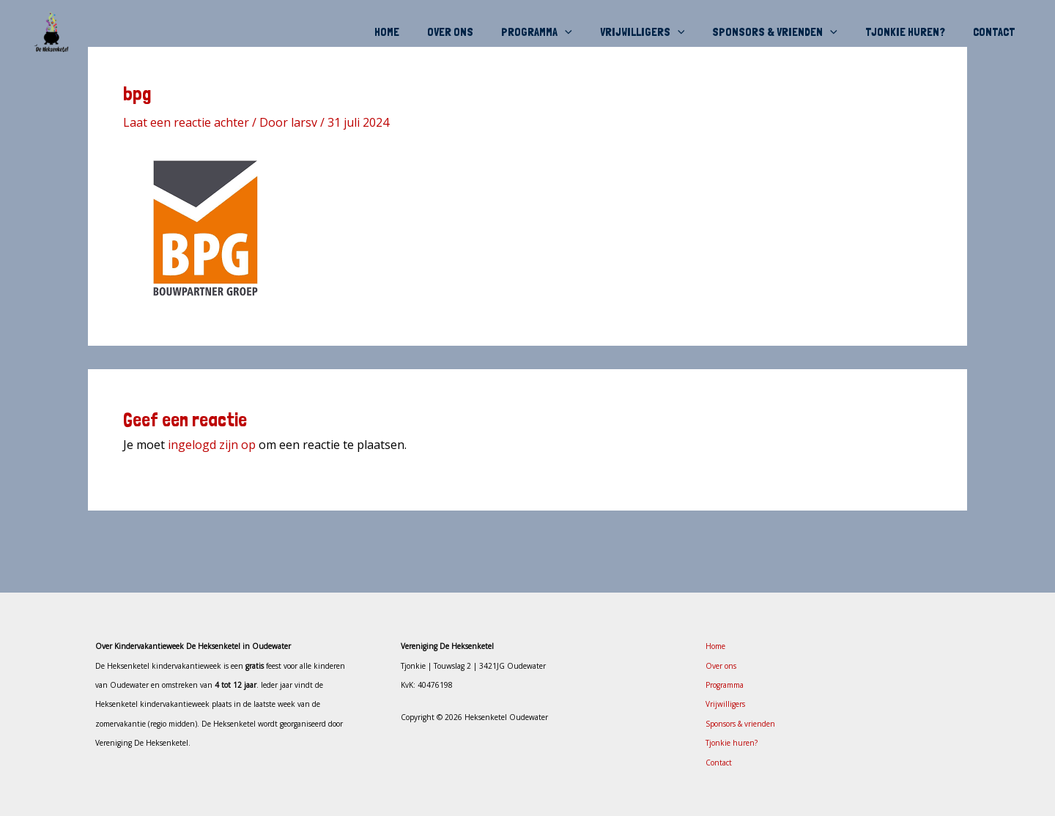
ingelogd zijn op (212, 445)
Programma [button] (556, 32)
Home (415, 32)
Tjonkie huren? (912, 32)
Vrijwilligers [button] (657, 32)
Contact (996, 32)
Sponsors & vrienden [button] (785, 32)
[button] (584, 32)
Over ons (474, 32)
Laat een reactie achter (186, 122)
